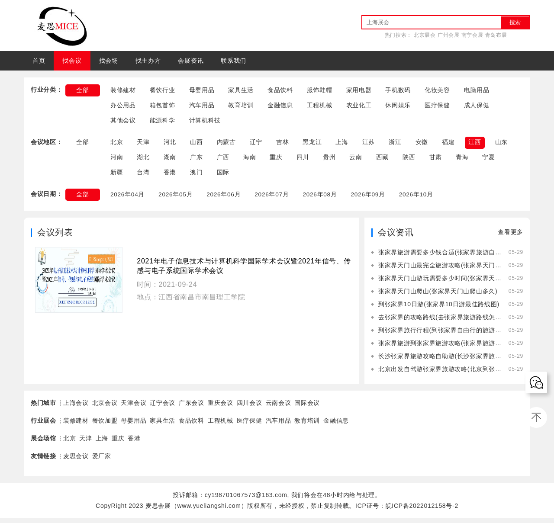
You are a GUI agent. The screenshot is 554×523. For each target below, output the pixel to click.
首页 (38, 60)
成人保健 (477, 106)
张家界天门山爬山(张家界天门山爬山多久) (437, 295)
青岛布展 (496, 35)
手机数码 (398, 90)
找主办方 (148, 60)
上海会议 (76, 407)
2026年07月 (273, 198)
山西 (196, 144)
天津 (143, 144)
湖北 (143, 160)
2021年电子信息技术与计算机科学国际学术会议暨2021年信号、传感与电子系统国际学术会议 (244, 270)
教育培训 (241, 106)
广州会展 (449, 35)
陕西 (409, 160)
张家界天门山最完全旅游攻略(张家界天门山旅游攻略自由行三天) (440, 269)
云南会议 (278, 407)
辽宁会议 (162, 407)
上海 (342, 144)
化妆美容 (438, 90)
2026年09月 (371, 198)
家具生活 (241, 90)
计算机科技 (205, 122)
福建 (448, 144)
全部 (82, 90)
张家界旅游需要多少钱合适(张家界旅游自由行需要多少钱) (440, 256)
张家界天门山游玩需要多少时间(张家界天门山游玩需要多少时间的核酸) (440, 282)
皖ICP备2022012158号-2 (422, 510)
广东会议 (191, 407)
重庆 (276, 160)
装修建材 (123, 90)
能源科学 (162, 122)
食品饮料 (280, 90)
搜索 (515, 22)
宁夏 (489, 160)
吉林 (282, 144)
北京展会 (425, 35)
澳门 (196, 176)
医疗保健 (438, 106)
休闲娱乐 (398, 106)
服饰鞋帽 (319, 90)
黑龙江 (312, 144)
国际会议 (307, 407)
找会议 (71, 60)
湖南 (170, 160)
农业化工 (359, 106)
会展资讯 (190, 60)
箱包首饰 (162, 106)
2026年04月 (127, 198)
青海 (462, 160)
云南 (356, 160)
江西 (475, 144)
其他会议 (123, 122)
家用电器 (359, 90)
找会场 (108, 60)
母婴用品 (202, 90)
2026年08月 (322, 198)
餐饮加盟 (105, 425)
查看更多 (510, 236)
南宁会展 (472, 35)
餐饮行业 (162, 90)
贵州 (329, 160)
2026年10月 (419, 198)
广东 (196, 160)
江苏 (368, 144)
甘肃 (435, 160)
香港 (170, 176)
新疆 (116, 176)
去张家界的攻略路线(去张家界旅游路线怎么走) (440, 321)
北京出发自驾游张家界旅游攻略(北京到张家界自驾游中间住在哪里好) (440, 373)
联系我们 (233, 60)
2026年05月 (176, 198)
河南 (116, 160)
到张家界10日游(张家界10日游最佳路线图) (438, 308)
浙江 (395, 144)
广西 (223, 160)
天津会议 (133, 407)
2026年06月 (225, 198)
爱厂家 (101, 460)
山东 (501, 144)
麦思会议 (76, 460)
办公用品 (123, 106)
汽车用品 (202, 106)
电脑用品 (477, 90)
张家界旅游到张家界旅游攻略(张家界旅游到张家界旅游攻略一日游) (440, 347)
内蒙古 (226, 144)
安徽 (422, 144)
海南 (249, 160)
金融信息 (280, 106)
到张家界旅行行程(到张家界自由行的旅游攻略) (440, 334)
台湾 (143, 176)
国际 (223, 176)
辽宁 (256, 144)
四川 (302, 160)
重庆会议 (220, 407)
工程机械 (319, 106)
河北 (170, 144)
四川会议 (249, 407)
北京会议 (105, 407)
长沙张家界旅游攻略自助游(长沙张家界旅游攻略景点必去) (440, 360)
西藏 (382, 160)
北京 (116, 144)
